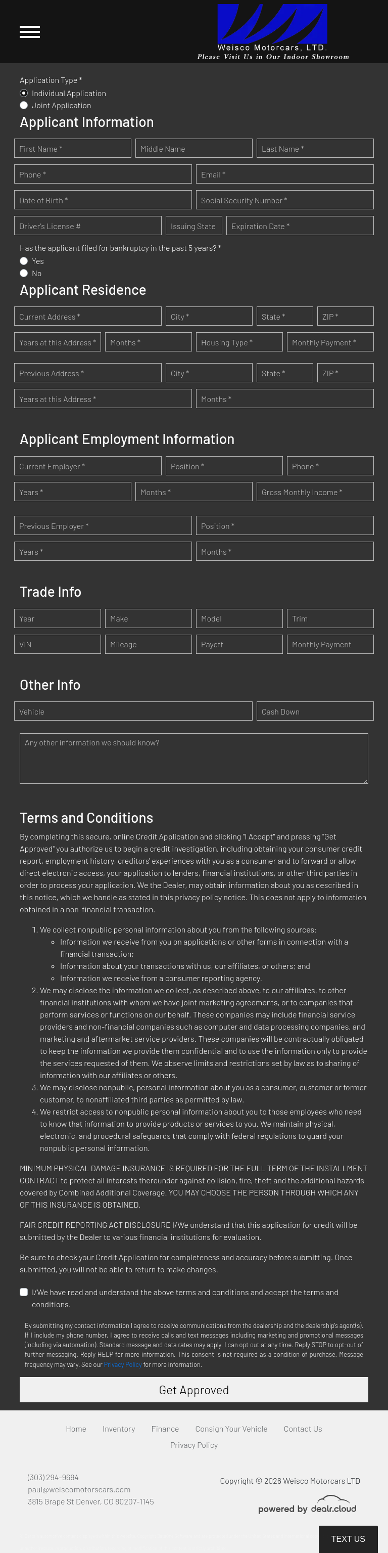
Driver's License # (50, 226)
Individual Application (69, 93)
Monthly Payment (322, 644)
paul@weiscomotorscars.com (79, 1489)
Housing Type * (227, 342)
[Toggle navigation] (29, 31)
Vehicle (31, 711)
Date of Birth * (43, 200)
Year (26, 618)
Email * (213, 174)
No (37, 273)
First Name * (41, 148)
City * (180, 316)
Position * (187, 466)
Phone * (32, 174)
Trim (300, 618)
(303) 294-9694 (53, 1477)
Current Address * (49, 316)
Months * (125, 342)
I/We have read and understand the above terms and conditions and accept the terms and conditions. (185, 1298)
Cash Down (281, 711)
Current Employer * (52, 466)
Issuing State (193, 226)
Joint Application (61, 105)
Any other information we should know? (92, 742)
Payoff (212, 644)
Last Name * (283, 148)
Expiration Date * (260, 226)
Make (119, 618)
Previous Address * (51, 373)
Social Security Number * (244, 200)
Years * (31, 492)
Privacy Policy (123, 1364)
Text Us (348, 1539)
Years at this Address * (57, 342)
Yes (38, 260)
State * (273, 316)
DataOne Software (174, 1536)
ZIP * (330, 316)
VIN (25, 644)
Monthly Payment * (324, 342)
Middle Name (162, 148)
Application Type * (51, 79)
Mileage (123, 644)
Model (211, 618)
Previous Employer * (54, 525)
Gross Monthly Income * (302, 492)
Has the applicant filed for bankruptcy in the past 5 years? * (120, 247)
